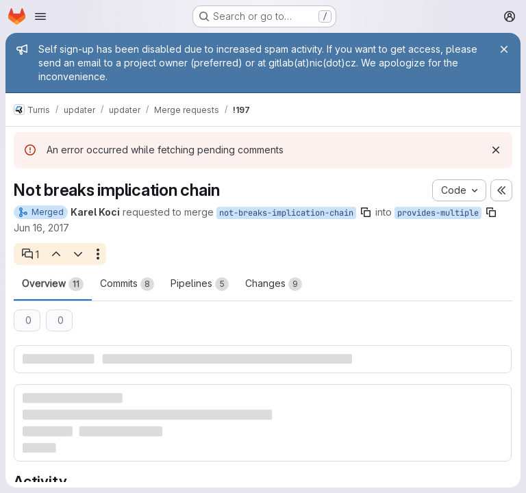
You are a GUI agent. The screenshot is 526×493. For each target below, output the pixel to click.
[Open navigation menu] (40, 16)
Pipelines (200, 284)
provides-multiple (438, 212)
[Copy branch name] (366, 212)
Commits (127, 284)
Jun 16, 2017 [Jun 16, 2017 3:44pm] (41, 227)
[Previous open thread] (55, 254)
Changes (273, 284)
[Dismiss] (496, 150)
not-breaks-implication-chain (286, 212)
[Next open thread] (78, 254)
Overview (53, 284)
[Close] (504, 49)
